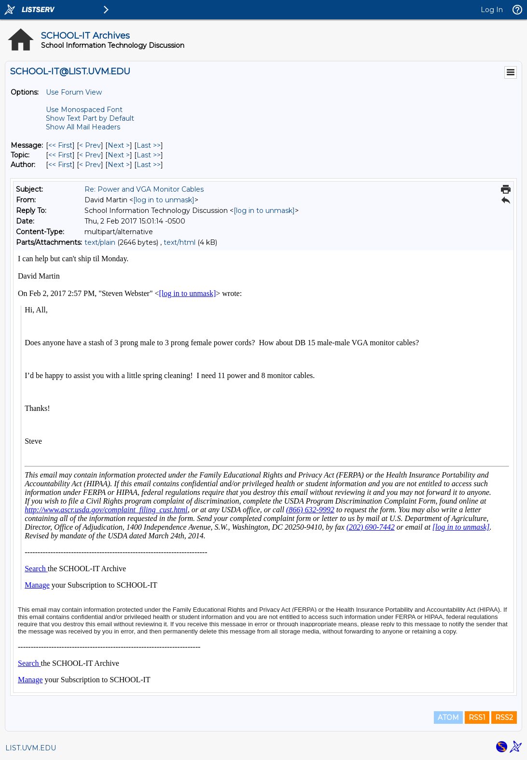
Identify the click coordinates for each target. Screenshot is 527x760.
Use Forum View (74, 92)
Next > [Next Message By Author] (119, 164)
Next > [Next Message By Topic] (119, 155)
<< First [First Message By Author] (60, 164)
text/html (179, 242)
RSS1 (477, 717)
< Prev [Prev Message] (90, 145)
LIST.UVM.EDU (30, 748)
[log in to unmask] (163, 200)
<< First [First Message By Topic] (60, 155)
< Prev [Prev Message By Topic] (90, 155)
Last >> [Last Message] (149, 145)
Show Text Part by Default (90, 118)
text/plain (99, 242)
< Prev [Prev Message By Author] (90, 164)
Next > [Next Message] (119, 145)
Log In (492, 9)
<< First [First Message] (60, 145)
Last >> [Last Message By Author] (149, 164)
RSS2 (504, 717)
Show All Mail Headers (83, 127)
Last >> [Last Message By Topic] (149, 155)
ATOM (448, 717)
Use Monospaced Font (84, 109)
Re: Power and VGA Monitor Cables (144, 189)
